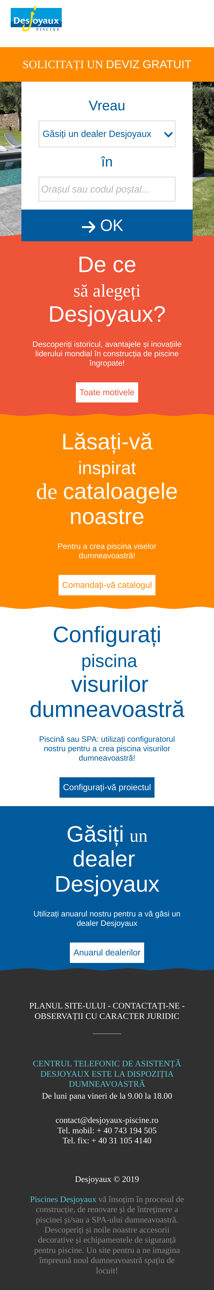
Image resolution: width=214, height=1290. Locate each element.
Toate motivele (106, 392)
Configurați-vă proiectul (107, 787)
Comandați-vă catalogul (107, 585)
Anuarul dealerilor (106, 952)
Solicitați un (107, 64)
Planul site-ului (67, 1005)
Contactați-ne (146, 1005)
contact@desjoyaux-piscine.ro (106, 1120)
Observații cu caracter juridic (107, 1016)
